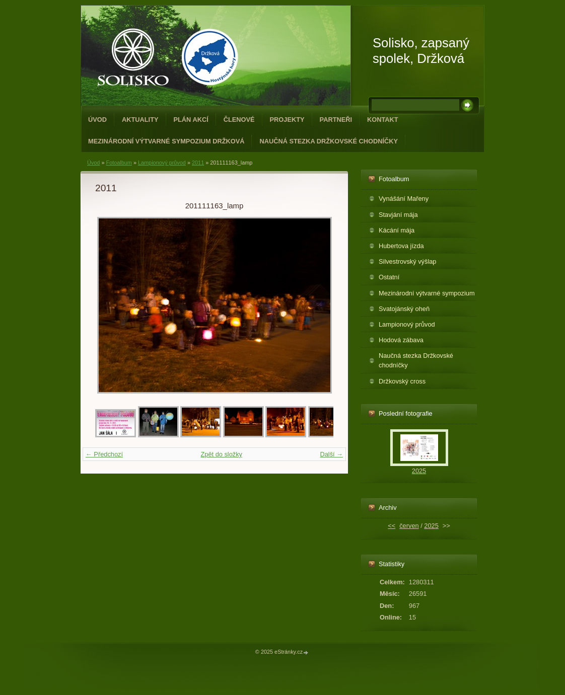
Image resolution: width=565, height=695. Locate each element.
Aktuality (140, 119)
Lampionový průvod (162, 163)
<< (391, 525)
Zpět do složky (221, 454)
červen (408, 525)
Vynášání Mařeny (404, 198)
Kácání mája (396, 230)
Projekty (287, 119)
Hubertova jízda (401, 246)
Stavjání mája (398, 214)
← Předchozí (104, 454)
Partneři (336, 119)
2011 (198, 163)
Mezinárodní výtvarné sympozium (427, 293)
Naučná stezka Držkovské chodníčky (328, 141)
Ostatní (389, 277)
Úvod (97, 119)
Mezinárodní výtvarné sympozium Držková (166, 141)
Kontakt (382, 119)
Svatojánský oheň (404, 309)
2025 (419, 471)
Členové (239, 119)
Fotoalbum (118, 163)
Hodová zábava (401, 340)
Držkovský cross (402, 381)
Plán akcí (191, 119)
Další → (331, 454)
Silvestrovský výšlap (408, 261)
